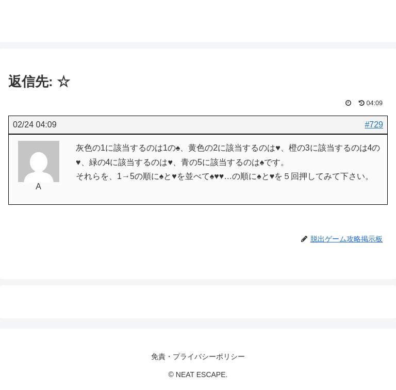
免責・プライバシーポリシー (198, 356)
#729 (374, 124)
